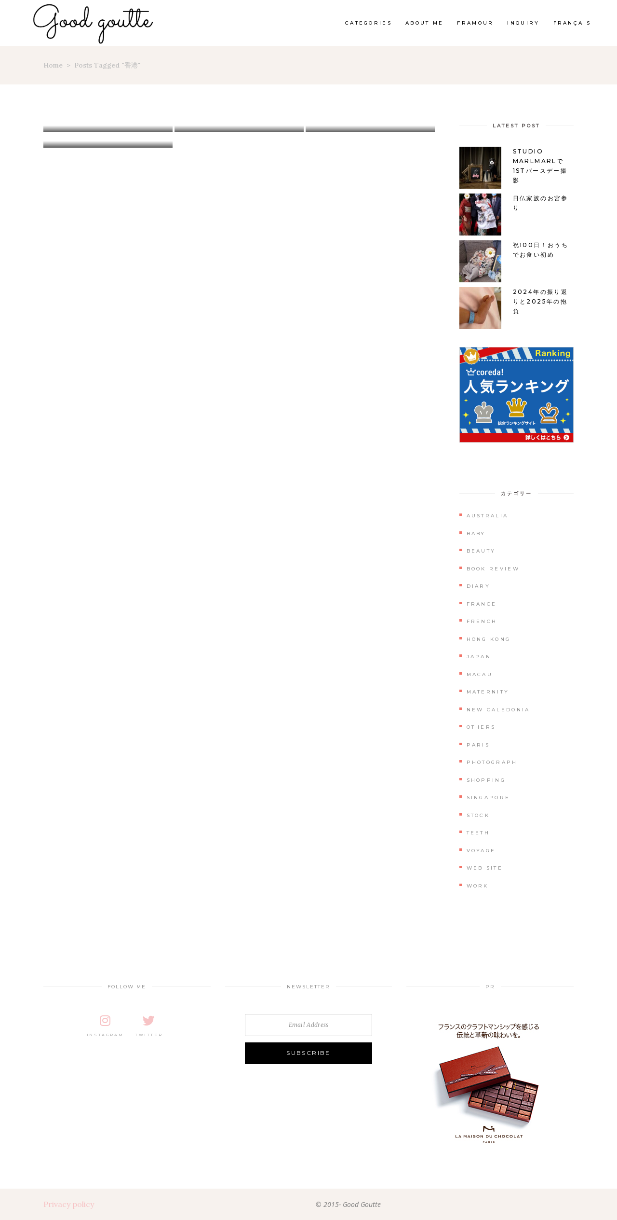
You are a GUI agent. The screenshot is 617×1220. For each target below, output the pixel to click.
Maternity (488, 692)
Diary (479, 586)
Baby (476, 533)
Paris (478, 745)
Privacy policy (68, 1204)
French (482, 621)
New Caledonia (498, 710)
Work (478, 886)
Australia (488, 516)
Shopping (486, 780)
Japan (479, 656)
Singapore (488, 797)
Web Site (485, 868)
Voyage (481, 850)
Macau (480, 674)
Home (53, 65)
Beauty (481, 551)
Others (481, 727)
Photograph (492, 762)
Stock (478, 815)
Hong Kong (489, 639)
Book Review (493, 569)
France (482, 604)
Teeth (478, 833)
